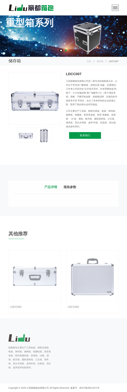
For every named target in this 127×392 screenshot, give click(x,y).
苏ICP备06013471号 (89, 387)
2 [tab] (66, 50)
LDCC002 (73, 314)
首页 (89, 61)
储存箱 (100, 61)
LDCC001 (16, 314)
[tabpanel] (63, 36)
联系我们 (85, 137)
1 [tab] (61, 50)
